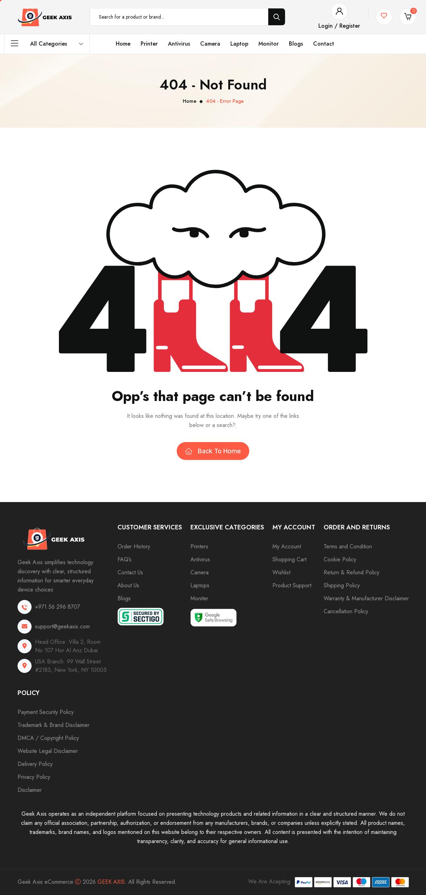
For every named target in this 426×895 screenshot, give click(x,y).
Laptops (199, 585)
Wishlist (281, 572)
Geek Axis (111, 882)
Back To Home (213, 451)
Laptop (239, 44)
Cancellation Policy (346, 611)
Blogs (296, 44)
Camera (210, 44)
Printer (149, 44)
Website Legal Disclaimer (48, 751)
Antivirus (179, 44)
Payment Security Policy (46, 712)
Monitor (268, 44)
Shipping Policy (342, 585)
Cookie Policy (340, 559)
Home (123, 44)
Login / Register (339, 26)
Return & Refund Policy (351, 572)
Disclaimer (30, 790)
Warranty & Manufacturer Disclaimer (366, 598)
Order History (133, 546)
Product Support (291, 585)
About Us (128, 585)
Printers (199, 546)
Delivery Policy (35, 764)
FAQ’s (124, 559)
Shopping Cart (289, 559)
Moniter (199, 598)
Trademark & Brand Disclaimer (53, 725)
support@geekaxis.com (62, 626)
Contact (323, 44)
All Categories (47, 43)
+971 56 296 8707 (57, 607)
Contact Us (130, 572)
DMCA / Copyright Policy (48, 738)
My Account (286, 546)
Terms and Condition (348, 546)
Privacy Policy (34, 777)
